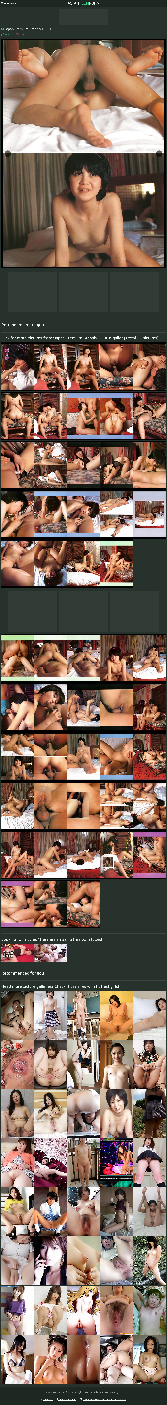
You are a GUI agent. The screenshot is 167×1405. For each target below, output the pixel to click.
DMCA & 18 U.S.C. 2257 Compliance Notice (103, 1399)
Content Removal (66, 1399)
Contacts (47, 1399)
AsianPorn (83, 3)
